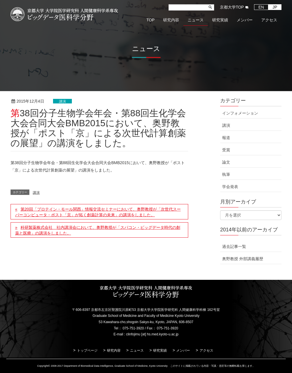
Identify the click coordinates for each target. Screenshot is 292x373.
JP (275, 7)
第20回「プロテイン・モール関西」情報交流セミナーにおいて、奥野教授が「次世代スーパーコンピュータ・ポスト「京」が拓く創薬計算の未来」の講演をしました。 (98, 212)
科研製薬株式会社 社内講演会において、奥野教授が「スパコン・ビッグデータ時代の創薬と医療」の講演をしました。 (97, 230)
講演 (62, 101)
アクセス (206, 350)
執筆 (226, 174)
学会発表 (230, 186)
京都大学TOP (232, 7)
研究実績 (160, 350)
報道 (226, 137)
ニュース (137, 350)
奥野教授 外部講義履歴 (242, 258)
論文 (226, 162)
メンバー (183, 350)
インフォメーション (240, 113)
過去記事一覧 (234, 246)
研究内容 (114, 350)
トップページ (87, 350)
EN (261, 7)
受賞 (226, 150)
